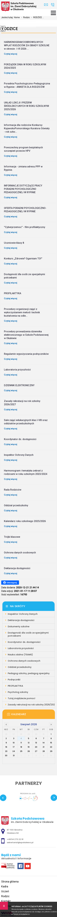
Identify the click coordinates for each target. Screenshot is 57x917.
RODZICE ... (37, 17)
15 (51, 742)
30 (6, 755)
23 (6, 751)
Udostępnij (10, 582)
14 (44, 742)
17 (14, 747)
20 (36, 747)
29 (51, 751)
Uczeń (5, 891)
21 (43, 747)
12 (28, 742)
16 (6, 747)
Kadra (4, 886)
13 (36, 742)
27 (36, 751)
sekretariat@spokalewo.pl (46, 5)
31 (14, 755)
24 (13, 751)
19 (28, 747)
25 (21, 751)
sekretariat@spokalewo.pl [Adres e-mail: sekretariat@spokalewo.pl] (20, 842)
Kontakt (5, 901)
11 (21, 742)
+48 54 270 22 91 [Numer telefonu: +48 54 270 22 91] (15, 839)
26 (29, 751)
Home (17, 17)
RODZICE (9, 28)
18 (21, 747)
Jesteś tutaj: (7, 17)
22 (51, 747)
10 (14, 742)
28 (44, 751)
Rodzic (25, 17)
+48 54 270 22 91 (52, 4)
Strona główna (10, 881)
